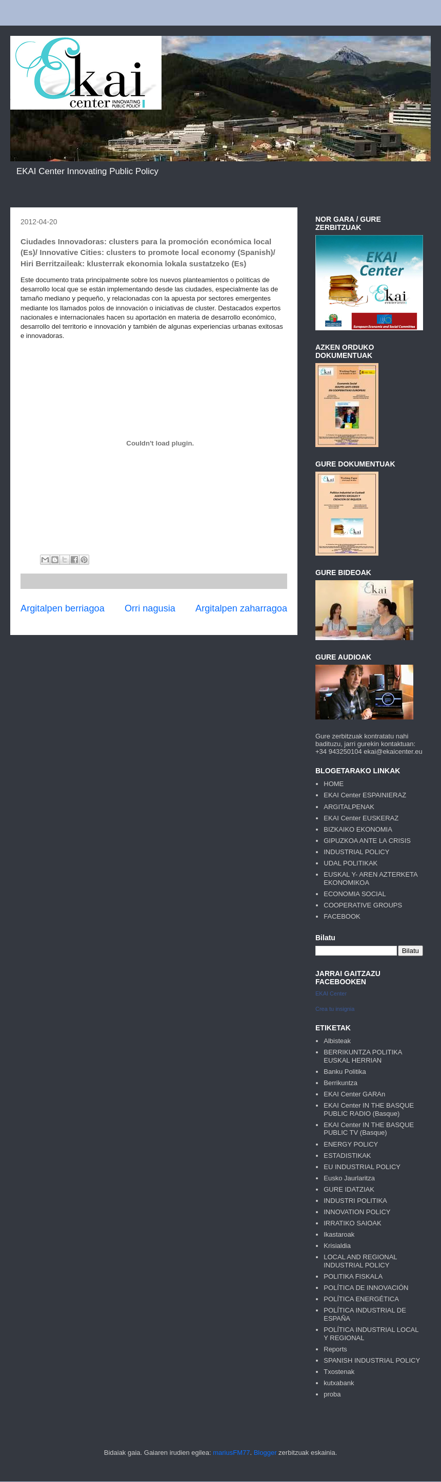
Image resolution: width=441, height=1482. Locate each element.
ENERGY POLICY (351, 1144)
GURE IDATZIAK (349, 1189)
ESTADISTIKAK (347, 1155)
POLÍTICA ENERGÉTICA (361, 1299)
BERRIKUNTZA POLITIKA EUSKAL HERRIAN (363, 1056)
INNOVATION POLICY (357, 1212)
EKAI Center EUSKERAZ (361, 818)
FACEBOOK (342, 916)
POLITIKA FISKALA (353, 1276)
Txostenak (339, 1371)
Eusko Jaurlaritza (349, 1178)
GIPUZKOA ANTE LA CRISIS (367, 840)
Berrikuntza (340, 1083)
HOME (334, 784)
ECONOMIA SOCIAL (355, 894)
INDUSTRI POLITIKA (355, 1200)
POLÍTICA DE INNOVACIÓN (366, 1288)
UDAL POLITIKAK (350, 863)
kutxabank (339, 1383)
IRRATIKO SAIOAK (352, 1223)
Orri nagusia (150, 608)
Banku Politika (345, 1071)
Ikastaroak (339, 1234)
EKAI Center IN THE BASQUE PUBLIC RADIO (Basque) (369, 1109)
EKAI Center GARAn (354, 1094)
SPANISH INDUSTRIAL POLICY (372, 1360)
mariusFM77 (231, 1452)
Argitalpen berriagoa (63, 608)
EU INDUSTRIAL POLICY (362, 1167)
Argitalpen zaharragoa (241, 608)
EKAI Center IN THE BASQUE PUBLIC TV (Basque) (369, 1129)
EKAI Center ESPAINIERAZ (365, 795)
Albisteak (337, 1041)
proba (332, 1394)
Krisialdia (337, 1246)
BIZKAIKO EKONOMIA (358, 829)
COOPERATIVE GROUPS (363, 905)
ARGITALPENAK (349, 807)
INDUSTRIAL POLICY (356, 852)
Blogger (265, 1452)
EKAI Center (331, 993)
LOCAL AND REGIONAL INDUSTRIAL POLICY (360, 1261)
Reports (335, 1349)
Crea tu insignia (334, 1009)
